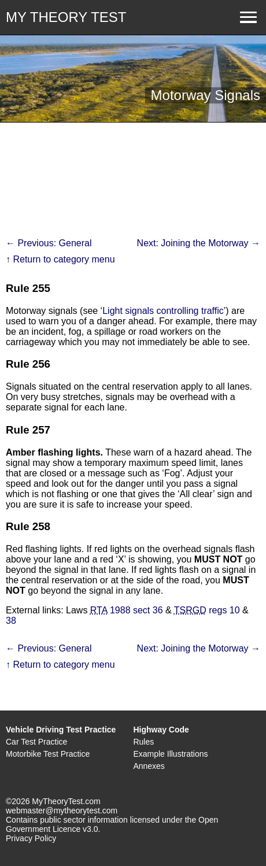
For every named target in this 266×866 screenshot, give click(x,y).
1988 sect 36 (126, 610)
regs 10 (207, 610)
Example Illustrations (170, 753)
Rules (143, 741)
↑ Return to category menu (60, 259)
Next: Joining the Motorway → (198, 243)
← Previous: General (49, 243)
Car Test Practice (36, 741)
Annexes (148, 766)
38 (11, 621)
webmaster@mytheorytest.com (61, 810)
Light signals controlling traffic (163, 311)
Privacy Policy (31, 838)
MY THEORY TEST (66, 17)
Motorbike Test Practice (48, 753)
